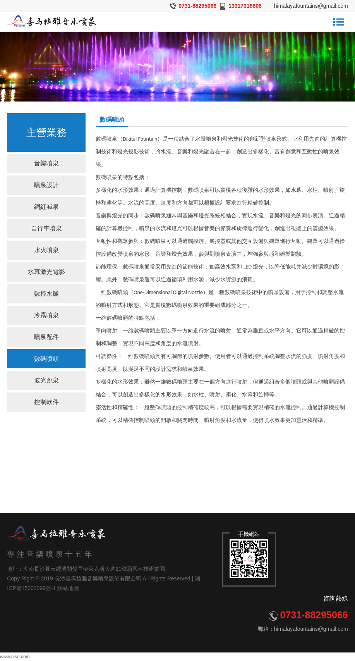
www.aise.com (15, 656)
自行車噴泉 (46, 228)
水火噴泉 (46, 250)
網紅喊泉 (46, 206)
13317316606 (245, 6)
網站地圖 (68, 588)
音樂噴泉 (46, 163)
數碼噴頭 (46, 358)
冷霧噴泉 (46, 315)
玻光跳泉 (46, 380)
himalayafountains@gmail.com (311, 6)
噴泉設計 (46, 185)
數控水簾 (46, 293)
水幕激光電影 (46, 272)
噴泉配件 (46, 337)
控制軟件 (46, 402)
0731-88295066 (197, 6)
